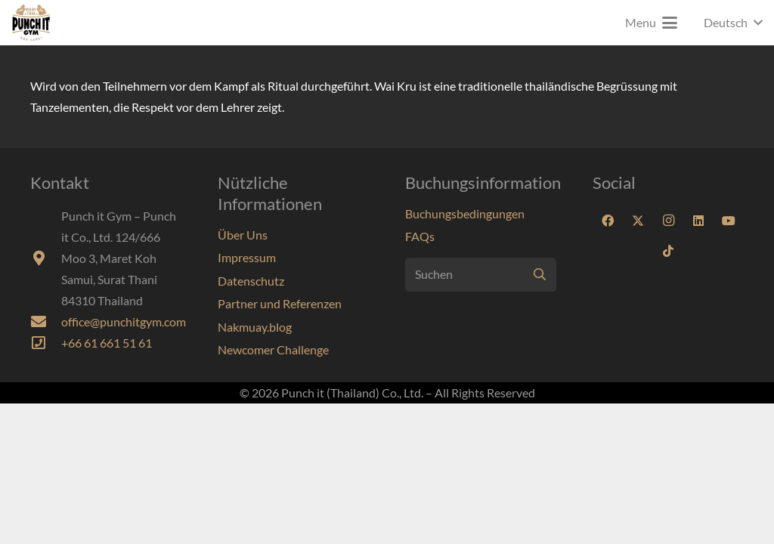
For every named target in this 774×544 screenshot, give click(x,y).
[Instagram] (668, 221)
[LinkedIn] (698, 221)
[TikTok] (668, 251)
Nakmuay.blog (255, 327)
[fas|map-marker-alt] (45, 258)
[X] (638, 221)
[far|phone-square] (45, 343)
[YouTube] (729, 221)
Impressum (247, 257)
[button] (651, 23)
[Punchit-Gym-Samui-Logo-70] (31, 23)
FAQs (420, 236)
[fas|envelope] (45, 321)
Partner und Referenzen (280, 303)
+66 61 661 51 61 (106, 342)
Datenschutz (251, 281)
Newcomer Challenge (273, 349)
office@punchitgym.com (123, 321)
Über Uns (243, 234)
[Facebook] (608, 221)
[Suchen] (480, 275)
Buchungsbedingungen (465, 213)
